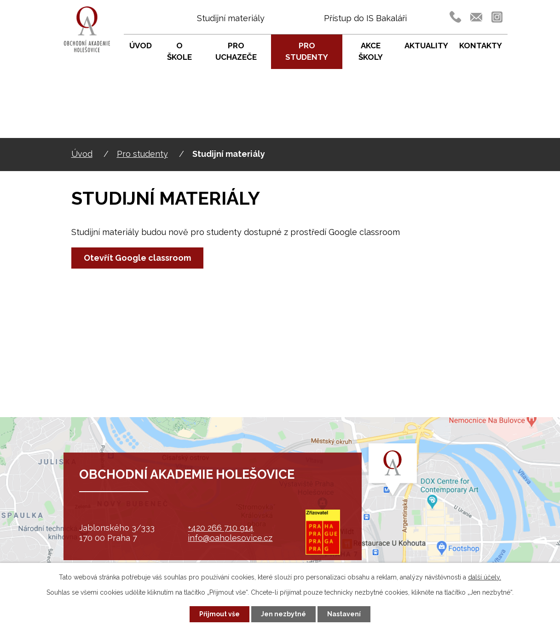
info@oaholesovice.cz (230, 538)
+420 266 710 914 (221, 528)
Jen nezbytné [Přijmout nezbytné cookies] (283, 614)
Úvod (81, 154)
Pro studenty (142, 154)
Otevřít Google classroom (137, 258)
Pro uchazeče (236, 51)
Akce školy (370, 51)
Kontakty (480, 45)
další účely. (484, 577)
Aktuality (426, 45)
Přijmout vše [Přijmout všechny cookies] (219, 614)
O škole (179, 51)
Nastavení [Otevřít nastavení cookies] (344, 614)
